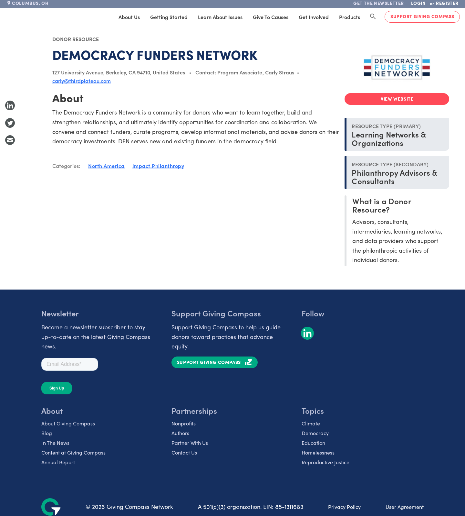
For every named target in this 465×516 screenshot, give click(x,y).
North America (106, 165)
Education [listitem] (313, 442)
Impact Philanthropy (158, 165)
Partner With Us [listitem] (189, 442)
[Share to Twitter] (10, 123)
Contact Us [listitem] (184, 452)
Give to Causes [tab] (270, 16)
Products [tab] (349, 16)
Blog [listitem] (46, 433)
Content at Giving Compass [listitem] (73, 452)
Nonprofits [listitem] (183, 423)
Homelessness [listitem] (318, 452)
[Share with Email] (10, 140)
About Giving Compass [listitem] (68, 423)
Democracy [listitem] (315, 433)
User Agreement (405, 506)
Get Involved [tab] (314, 16)
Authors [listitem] (180, 433)
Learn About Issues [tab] (220, 16)
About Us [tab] (129, 16)
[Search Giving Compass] (373, 17)
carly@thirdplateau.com (81, 80)
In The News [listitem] (55, 442)
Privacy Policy (344, 506)
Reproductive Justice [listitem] (325, 462)
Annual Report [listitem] (58, 462)
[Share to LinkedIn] (10, 105)
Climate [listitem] (311, 423)
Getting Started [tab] (169, 16)
